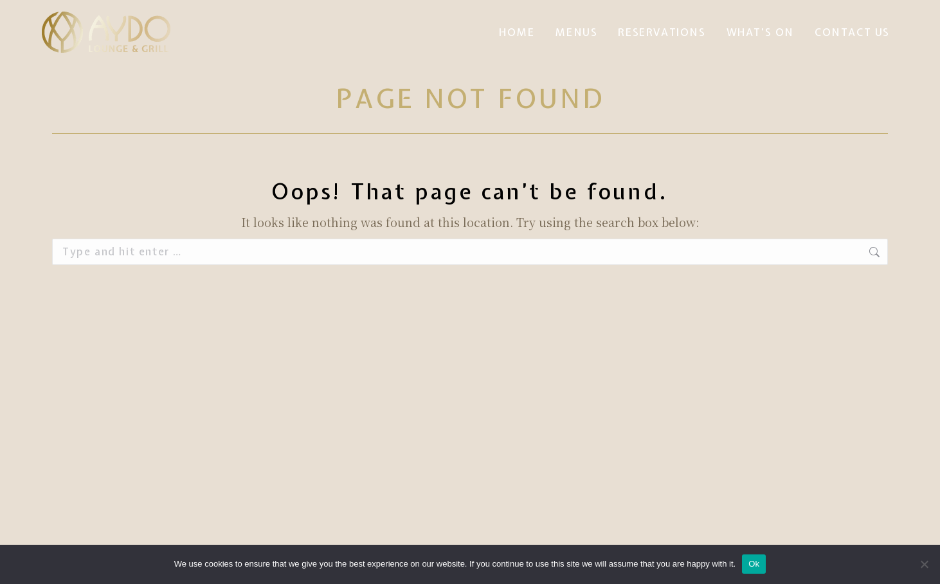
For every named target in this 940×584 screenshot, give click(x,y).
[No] (923, 564)
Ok (753, 564)
